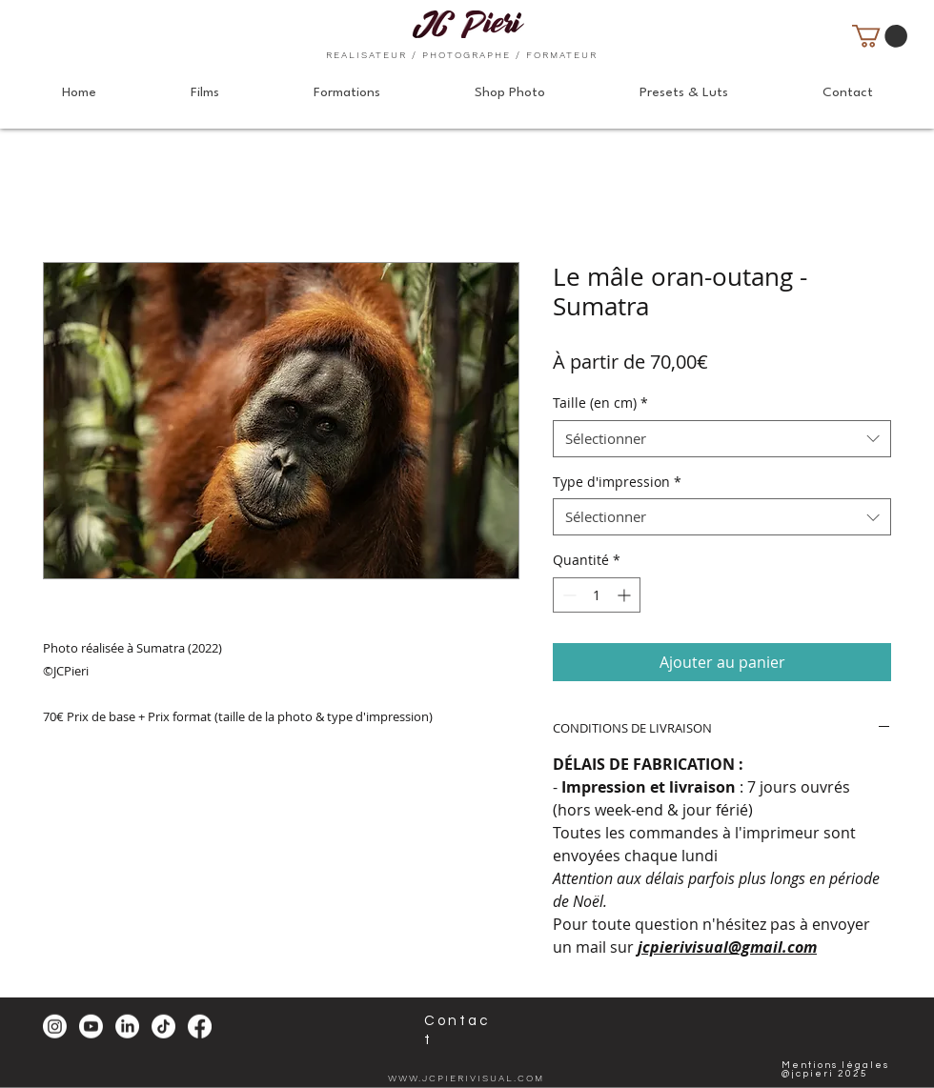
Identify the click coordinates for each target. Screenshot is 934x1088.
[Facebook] (200, 1026)
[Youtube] (91, 1026)
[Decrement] (567, 595)
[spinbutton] (596, 595)
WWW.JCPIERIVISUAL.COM (466, 1078)
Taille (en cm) (600, 402)
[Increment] (626, 595)
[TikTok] (163, 1026)
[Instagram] (55, 1026)
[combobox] (722, 438)
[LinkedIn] (127, 1026)
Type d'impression (617, 482)
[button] (879, 36)
